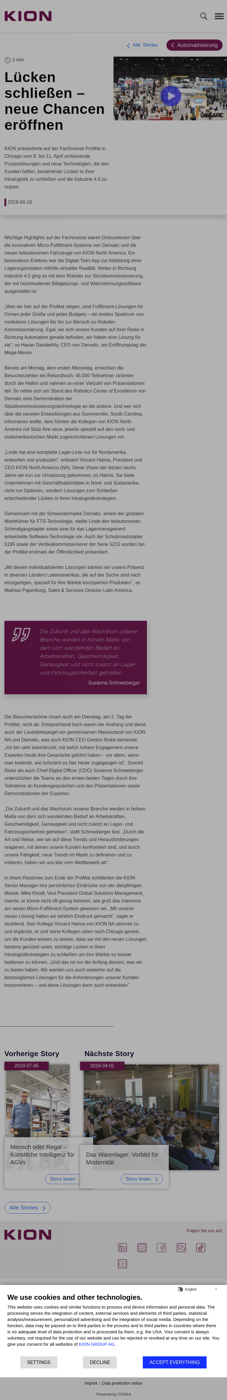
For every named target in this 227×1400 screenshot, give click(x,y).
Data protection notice (122, 1383)
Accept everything (175, 1362)
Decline (100, 1362)
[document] (113, 1324)
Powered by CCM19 (113, 1394)
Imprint (91, 1383)
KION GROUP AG (97, 1344)
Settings (39, 1362)
